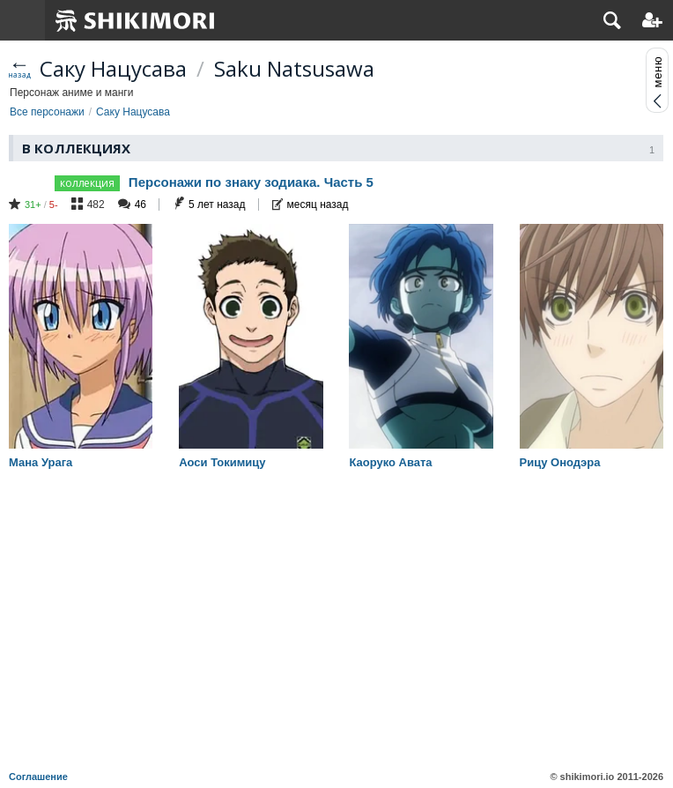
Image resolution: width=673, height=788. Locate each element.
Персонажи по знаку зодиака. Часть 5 (251, 182)
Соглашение (38, 776)
